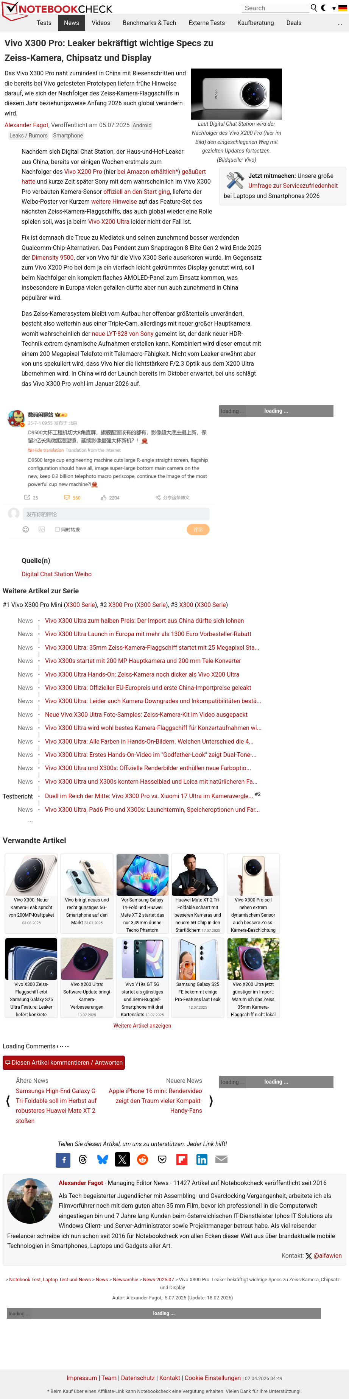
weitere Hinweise (114, 201)
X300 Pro (120, 604)
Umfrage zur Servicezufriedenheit (293, 185)
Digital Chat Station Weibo (57, 574)
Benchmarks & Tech (149, 23)
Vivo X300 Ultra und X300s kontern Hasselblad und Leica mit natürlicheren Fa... (151, 781)
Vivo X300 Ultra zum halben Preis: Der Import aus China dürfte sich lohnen (144, 620)
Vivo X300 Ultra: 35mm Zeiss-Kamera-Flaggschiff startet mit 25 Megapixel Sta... (152, 647)
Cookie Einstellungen (213, 1378)
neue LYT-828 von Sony (123, 333)
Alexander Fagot (26, 125)
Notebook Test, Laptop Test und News (50, 1279)
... (340, 23)
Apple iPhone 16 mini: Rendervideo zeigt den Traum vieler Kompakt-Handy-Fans (155, 1101)
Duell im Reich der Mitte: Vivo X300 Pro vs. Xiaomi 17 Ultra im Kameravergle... (149, 796)
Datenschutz (138, 1378)
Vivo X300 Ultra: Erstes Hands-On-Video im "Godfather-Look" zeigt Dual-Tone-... (151, 754)
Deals (294, 23)
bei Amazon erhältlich (146, 171)
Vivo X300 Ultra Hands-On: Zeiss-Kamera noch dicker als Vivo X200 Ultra (142, 674)
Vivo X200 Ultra (108, 221)
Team (109, 1378)
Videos (101, 23)
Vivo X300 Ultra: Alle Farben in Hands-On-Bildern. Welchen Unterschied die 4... (149, 741)
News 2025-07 (158, 1279)
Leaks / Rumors (28, 136)
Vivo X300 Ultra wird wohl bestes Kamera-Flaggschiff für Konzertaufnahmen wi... (153, 727)
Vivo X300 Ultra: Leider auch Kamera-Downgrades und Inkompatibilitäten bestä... (153, 701)
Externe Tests (207, 23)
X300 (186, 604)
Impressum (82, 1378)
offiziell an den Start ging (136, 191)
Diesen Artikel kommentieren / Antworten (64, 1063)
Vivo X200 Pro (83, 171)
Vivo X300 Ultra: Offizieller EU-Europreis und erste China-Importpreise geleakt (148, 687)
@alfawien (323, 1255)
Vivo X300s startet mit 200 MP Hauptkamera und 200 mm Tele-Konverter (143, 660)
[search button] (314, 8)
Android (141, 125)
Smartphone (68, 136)
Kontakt (169, 1378)
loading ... (232, 411)
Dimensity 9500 (53, 257)
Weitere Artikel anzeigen (142, 1026)
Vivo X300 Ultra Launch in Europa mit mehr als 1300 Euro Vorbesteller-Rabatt (148, 634)
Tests (44, 23)
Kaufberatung (255, 23)
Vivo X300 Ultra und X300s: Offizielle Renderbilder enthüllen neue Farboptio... (148, 768)
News (71, 23)
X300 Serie (80, 604)
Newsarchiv (125, 1279)
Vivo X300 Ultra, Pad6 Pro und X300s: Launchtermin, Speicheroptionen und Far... (152, 809)
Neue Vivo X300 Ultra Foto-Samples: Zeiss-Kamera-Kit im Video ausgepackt (146, 714)
